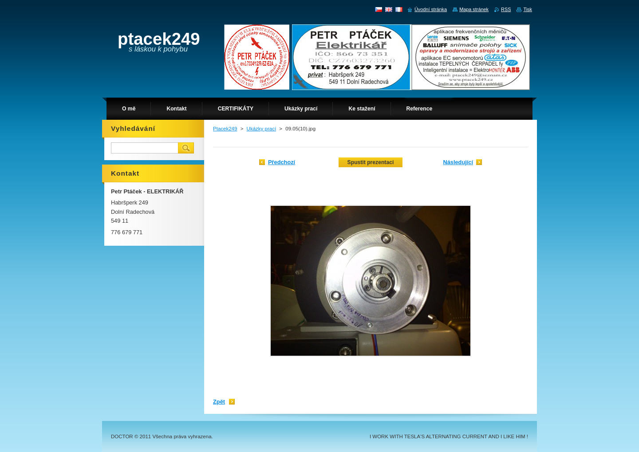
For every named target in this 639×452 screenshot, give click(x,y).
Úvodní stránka (430, 9)
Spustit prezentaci (370, 162)
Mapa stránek (474, 9)
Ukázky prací (261, 128)
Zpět (219, 401)
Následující (458, 162)
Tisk (527, 9)
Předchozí (281, 162)
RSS (506, 9)
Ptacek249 (225, 128)
